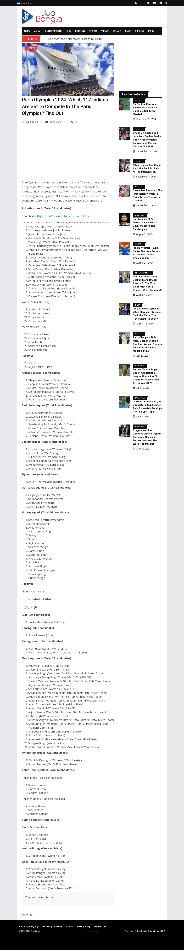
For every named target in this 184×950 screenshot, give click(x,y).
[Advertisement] (68, 154)
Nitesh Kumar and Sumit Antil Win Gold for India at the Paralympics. (147, 168)
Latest (37, 31)
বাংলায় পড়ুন (24, 3)
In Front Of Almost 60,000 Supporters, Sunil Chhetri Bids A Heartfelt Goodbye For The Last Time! (147, 408)
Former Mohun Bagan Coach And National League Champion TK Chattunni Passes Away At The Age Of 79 (146, 376)
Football (140, 398)
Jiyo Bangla (30, 121)
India (137, 305)
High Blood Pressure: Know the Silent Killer (63, 216)
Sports (93, 31)
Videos (105, 31)
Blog (128, 31)
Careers (69, 926)
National (139, 215)
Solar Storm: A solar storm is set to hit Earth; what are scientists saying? (91, 39)
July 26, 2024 (54, 121)
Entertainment (53, 31)
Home (27, 31)
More (151, 31)
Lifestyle (80, 31)
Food (68, 31)
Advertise (58, 926)
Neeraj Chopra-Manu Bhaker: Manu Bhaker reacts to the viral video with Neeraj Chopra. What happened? (147, 283)
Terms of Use (100, 926)
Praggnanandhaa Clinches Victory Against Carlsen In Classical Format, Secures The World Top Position (147, 440)
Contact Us (44, 926)
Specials (139, 31)
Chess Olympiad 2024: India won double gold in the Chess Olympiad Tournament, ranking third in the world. (147, 139)
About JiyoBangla (27, 926)
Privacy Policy (83, 926)
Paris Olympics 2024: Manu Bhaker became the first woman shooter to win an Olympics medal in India (146, 344)
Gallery (116, 31)
